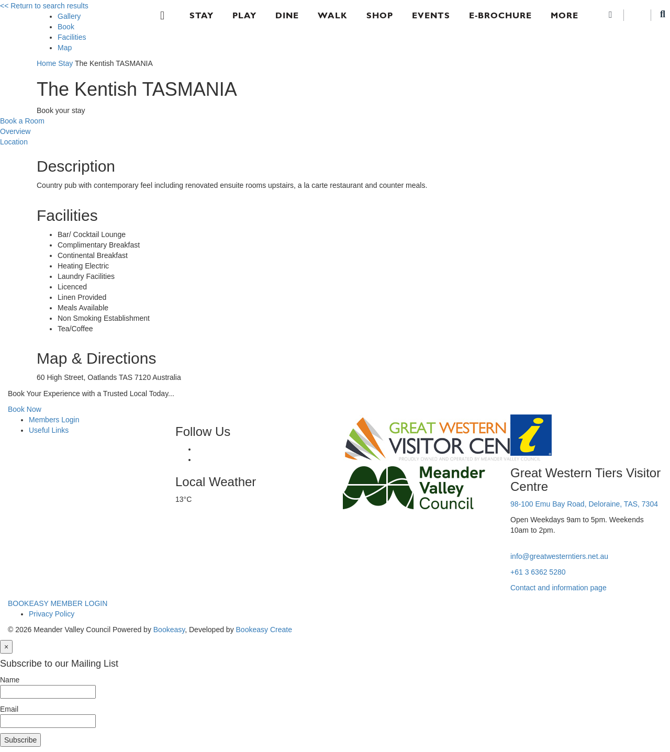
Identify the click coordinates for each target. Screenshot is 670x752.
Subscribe (20, 740)
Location (14, 142)
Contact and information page (558, 587)
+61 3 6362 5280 (538, 572)
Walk (333, 15)
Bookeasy (169, 629)
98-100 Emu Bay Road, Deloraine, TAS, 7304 (584, 504)
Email (9, 709)
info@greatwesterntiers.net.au (559, 556)
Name (9, 680)
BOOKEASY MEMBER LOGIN (57, 603)
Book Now (24, 409)
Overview (15, 131)
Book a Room (22, 121)
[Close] (6, 647)
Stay (201, 15)
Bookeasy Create (264, 629)
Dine (287, 15)
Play (244, 15)
